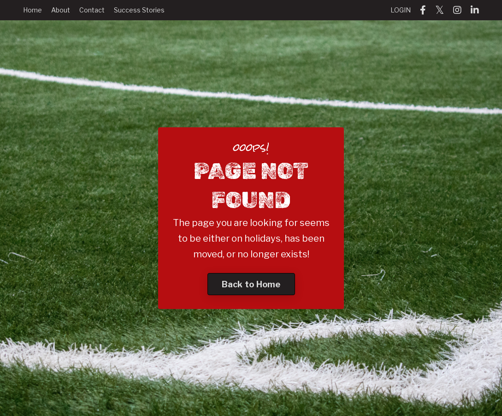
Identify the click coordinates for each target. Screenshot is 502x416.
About (60, 10)
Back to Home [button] (251, 284)
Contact (92, 10)
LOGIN (400, 10)
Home (32, 10)
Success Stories (139, 10)
